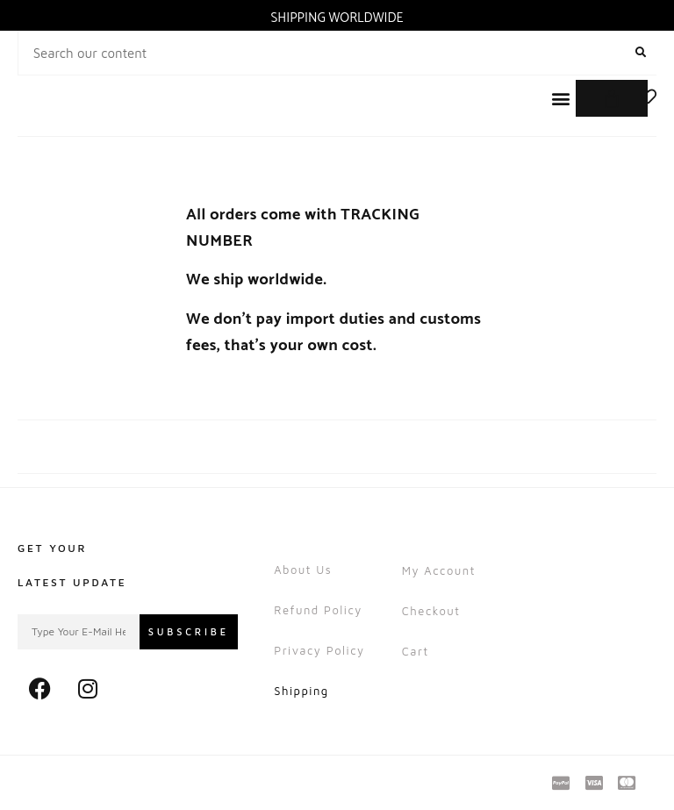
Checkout (431, 611)
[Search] (640, 53)
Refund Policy (318, 610)
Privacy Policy (319, 650)
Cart (415, 651)
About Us (303, 570)
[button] (560, 98)
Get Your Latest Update (72, 564)
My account (439, 570)
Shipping (301, 691)
